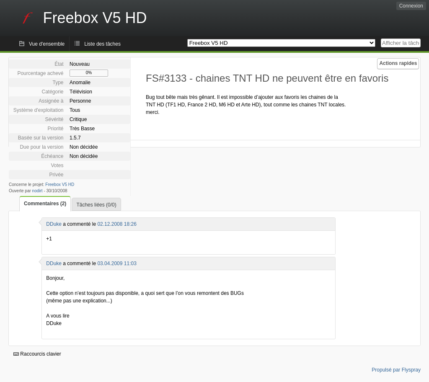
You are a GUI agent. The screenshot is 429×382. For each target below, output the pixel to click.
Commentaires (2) (45, 203)
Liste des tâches (102, 44)
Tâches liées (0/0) (96, 205)
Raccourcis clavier (37, 354)
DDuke (54, 224)
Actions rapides (398, 63)
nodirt (37, 190)
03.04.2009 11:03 (116, 263)
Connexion (411, 6)
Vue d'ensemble (47, 44)
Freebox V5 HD (59, 184)
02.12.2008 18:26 (116, 224)
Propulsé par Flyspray (396, 370)
